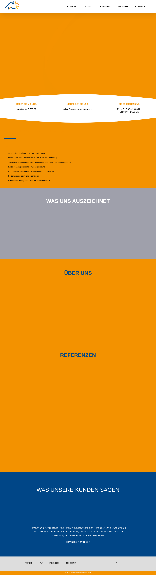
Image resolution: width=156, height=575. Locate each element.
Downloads (54, 563)
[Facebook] (116, 563)
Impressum (71, 563)
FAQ (40, 563)
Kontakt (28, 563)
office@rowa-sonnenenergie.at (77, 109)
